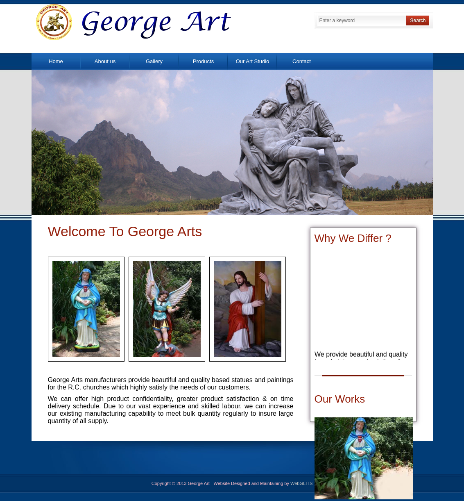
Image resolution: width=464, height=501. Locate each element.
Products (203, 61)
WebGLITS (301, 483)
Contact (301, 61)
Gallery (154, 61)
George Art (134, 21)
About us (105, 61)
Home (56, 61)
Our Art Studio (252, 61)
